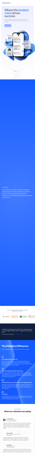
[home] (6, 3)
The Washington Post (18, 334)
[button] (32, 3)
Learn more (8, 24)
